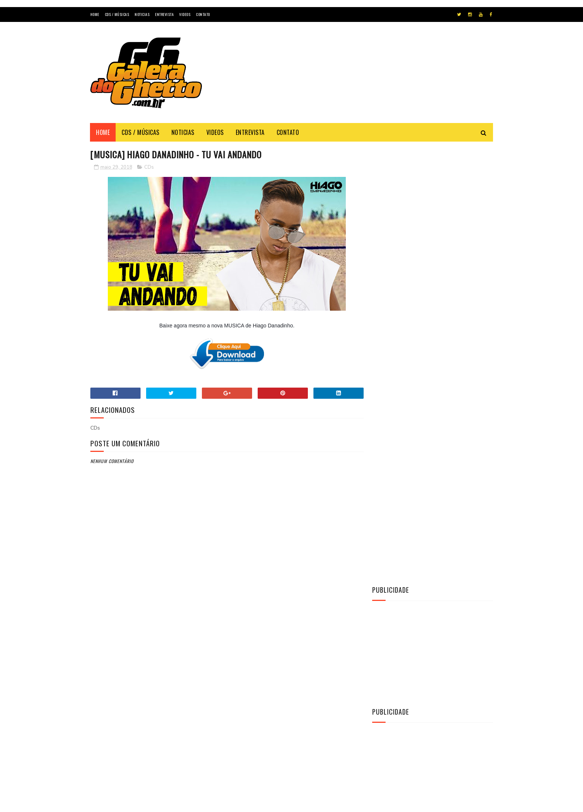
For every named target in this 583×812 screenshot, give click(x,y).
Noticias (142, 14)
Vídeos (385, 612)
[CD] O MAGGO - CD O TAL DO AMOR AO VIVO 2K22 (450, 488)
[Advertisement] (357, 79)
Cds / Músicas (117, 14)
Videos (184, 14)
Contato (203, 14)
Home (94, 14)
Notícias (387, 600)
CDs (149, 167)
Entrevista (164, 14)
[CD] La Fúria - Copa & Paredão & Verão (443, 454)
